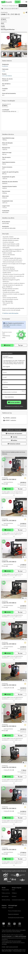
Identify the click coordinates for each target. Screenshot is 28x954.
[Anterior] (2, 44)
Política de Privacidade (6, 950)
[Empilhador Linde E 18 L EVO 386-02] (14, 466)
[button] (26, 1)
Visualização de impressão (14, 433)
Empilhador (5, 66)
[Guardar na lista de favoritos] (24, 13)
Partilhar (14, 440)
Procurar (23, 5)
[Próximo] (25, 44)
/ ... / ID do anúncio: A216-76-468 (10, 8)
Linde (3, 71)
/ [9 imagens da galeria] (24, 680)
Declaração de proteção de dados (14, 406)
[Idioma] (24, 1)
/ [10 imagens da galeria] (24, 56)
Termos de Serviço (17, 950)
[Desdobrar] (14, 495)
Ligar (21, 345)
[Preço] (22, 484)
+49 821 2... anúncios (9, 418)
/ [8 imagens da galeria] (24, 557)
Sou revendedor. (9, 397)
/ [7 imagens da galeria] (24, 762)
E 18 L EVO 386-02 (7, 76)
